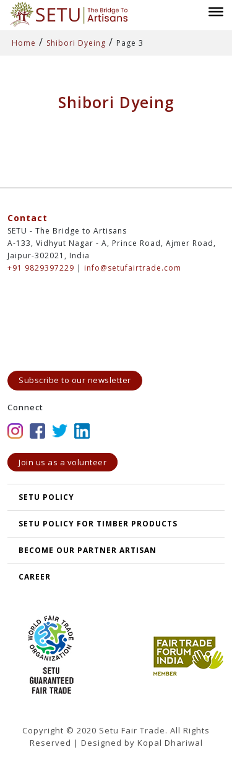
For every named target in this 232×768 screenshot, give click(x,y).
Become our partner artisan (88, 550)
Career (35, 577)
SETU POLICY (46, 497)
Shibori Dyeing (76, 43)
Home (24, 43)
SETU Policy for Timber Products (98, 523)
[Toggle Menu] (215, 11)
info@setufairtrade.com (132, 268)
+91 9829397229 (40, 268)
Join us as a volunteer (62, 462)
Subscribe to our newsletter (75, 380)
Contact (27, 218)
